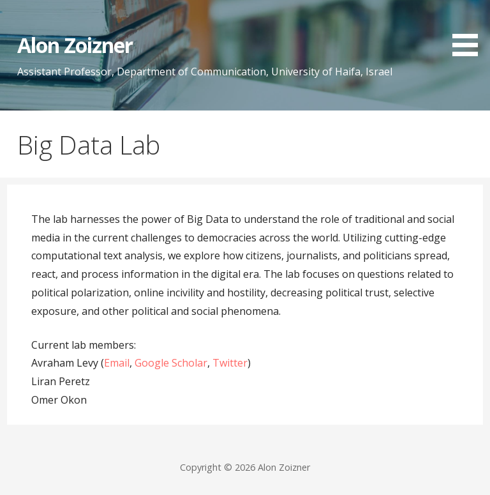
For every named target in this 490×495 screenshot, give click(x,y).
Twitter (230, 363)
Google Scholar (171, 363)
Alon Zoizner (75, 45)
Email (117, 363)
